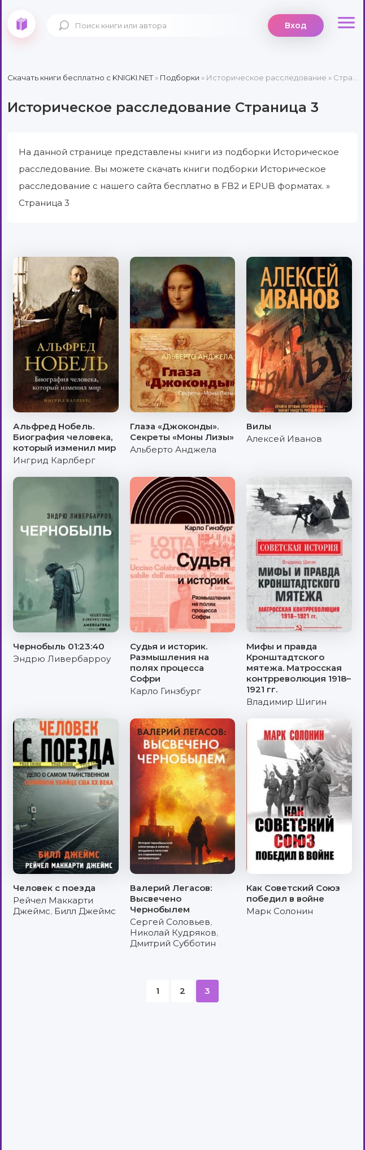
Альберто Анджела (173, 449)
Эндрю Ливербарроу (62, 658)
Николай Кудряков (173, 932)
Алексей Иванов (284, 438)
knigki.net (21, 24)
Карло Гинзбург (165, 691)
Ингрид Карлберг (54, 460)
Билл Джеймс (85, 911)
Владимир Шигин (286, 701)
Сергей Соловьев (170, 921)
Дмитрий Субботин (173, 943)
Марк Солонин (279, 911)
